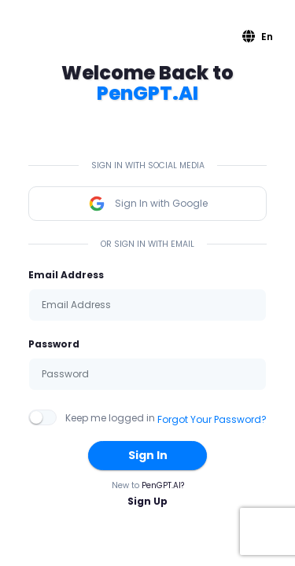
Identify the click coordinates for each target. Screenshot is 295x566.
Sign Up (147, 501)
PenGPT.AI (147, 93)
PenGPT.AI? (163, 485)
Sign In (148, 455)
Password (53, 344)
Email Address (66, 274)
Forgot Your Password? (212, 419)
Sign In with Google (148, 203)
